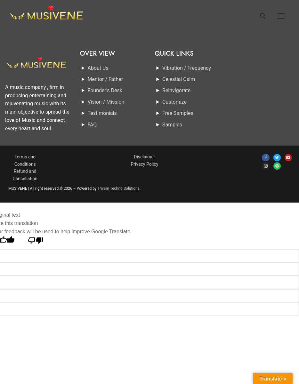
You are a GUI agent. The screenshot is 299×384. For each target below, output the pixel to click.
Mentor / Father (105, 79)
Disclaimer (144, 156)
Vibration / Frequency (186, 68)
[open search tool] (263, 16)
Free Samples (177, 113)
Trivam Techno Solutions (118, 188)
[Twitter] (277, 157)
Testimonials (102, 113)
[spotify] (277, 166)
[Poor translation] (35, 242)
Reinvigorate (176, 90)
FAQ (92, 125)
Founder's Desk (105, 90)
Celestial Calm (178, 79)
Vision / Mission (106, 102)
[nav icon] (281, 16)
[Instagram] (265, 166)
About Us (98, 68)
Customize (174, 102)
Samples (172, 125)
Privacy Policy (144, 164)
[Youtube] (288, 157)
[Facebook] (265, 157)
